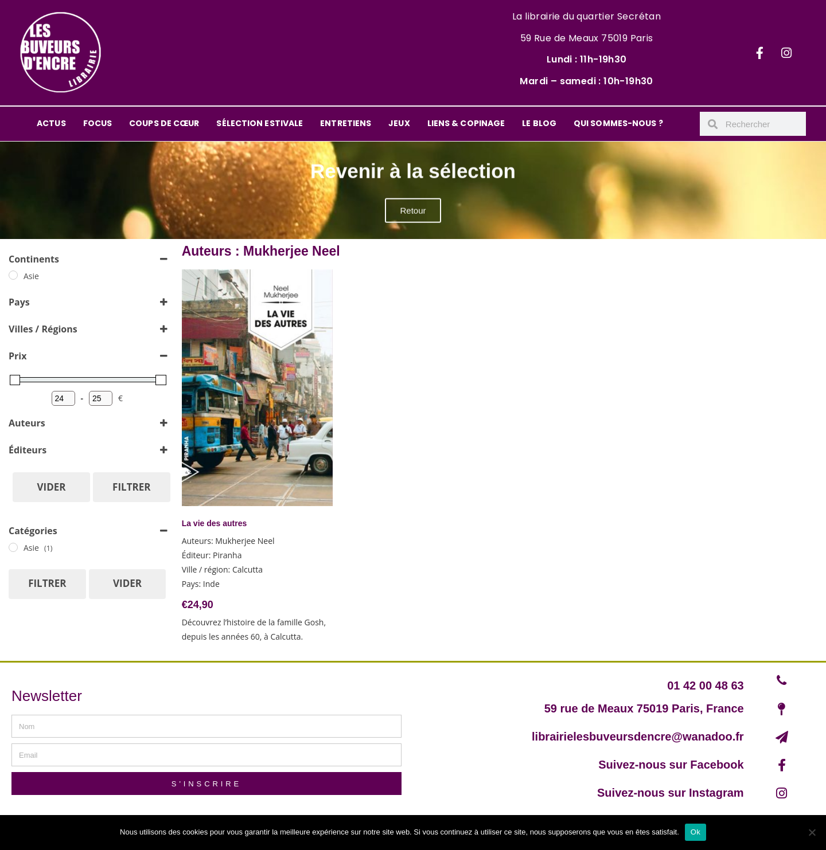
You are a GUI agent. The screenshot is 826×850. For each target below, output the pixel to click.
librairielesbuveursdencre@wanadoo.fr (638, 736)
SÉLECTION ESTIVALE (259, 123)
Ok (695, 832)
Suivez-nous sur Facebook (670, 764)
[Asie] (13, 275)
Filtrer (131, 486)
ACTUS (51, 123)
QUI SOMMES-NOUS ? (618, 123)
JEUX (399, 123)
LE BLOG (539, 123)
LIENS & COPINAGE (466, 123)
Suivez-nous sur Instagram (670, 792)
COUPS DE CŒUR (164, 123)
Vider (51, 486)
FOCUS (97, 123)
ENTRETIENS (345, 123)
